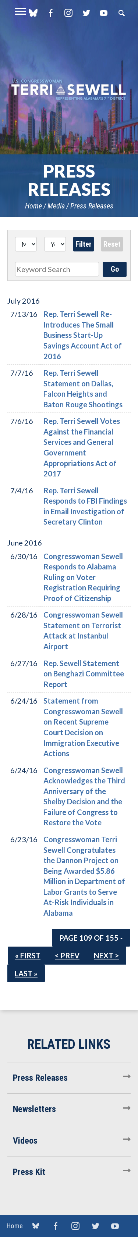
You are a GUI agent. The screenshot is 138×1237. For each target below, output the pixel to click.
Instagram (68, 13)
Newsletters (34, 1109)
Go (115, 269)
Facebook (50, 13)
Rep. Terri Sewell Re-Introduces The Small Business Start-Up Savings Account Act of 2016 (82, 335)
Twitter (86, 13)
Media (56, 205)
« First (27, 955)
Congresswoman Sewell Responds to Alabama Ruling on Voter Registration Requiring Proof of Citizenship (83, 577)
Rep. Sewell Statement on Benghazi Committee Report (83, 674)
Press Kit (29, 1172)
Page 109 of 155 (91, 937)
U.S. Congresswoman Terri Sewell (69, 89)
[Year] (55, 244)
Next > (106, 955)
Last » (26, 973)
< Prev (67, 955)
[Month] (26, 244)
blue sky (35, 1225)
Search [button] (121, 13)
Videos (25, 1141)
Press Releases (91, 205)
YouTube (103, 13)
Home (33, 205)
